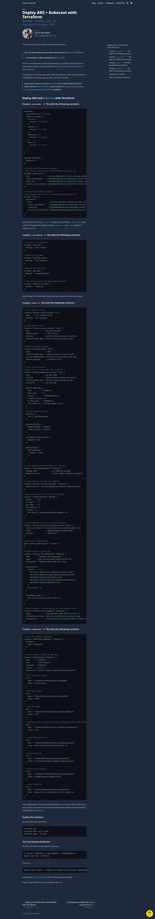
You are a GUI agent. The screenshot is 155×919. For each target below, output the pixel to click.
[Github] (38, 35)
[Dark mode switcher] (131, 3)
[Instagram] (52, 35)
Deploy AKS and (113, 45)
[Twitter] (41, 35)
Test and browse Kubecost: (120, 77)
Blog (24, 9)
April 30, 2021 (59, 58)
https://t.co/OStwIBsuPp (74, 52)
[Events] (100, 3)
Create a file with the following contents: (120, 52)
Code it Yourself (28, 3)
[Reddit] (49, 35)
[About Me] (120, 3)
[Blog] (94, 3)
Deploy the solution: (117, 74)
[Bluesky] (44, 35)
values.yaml (38, 810)
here (60, 882)
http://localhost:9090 (42, 877)
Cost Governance (43, 86)
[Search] (127, 3)
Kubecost (124, 45)
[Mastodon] (47, 35)
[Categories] (109, 3)
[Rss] (55, 35)
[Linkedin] (35, 35)
